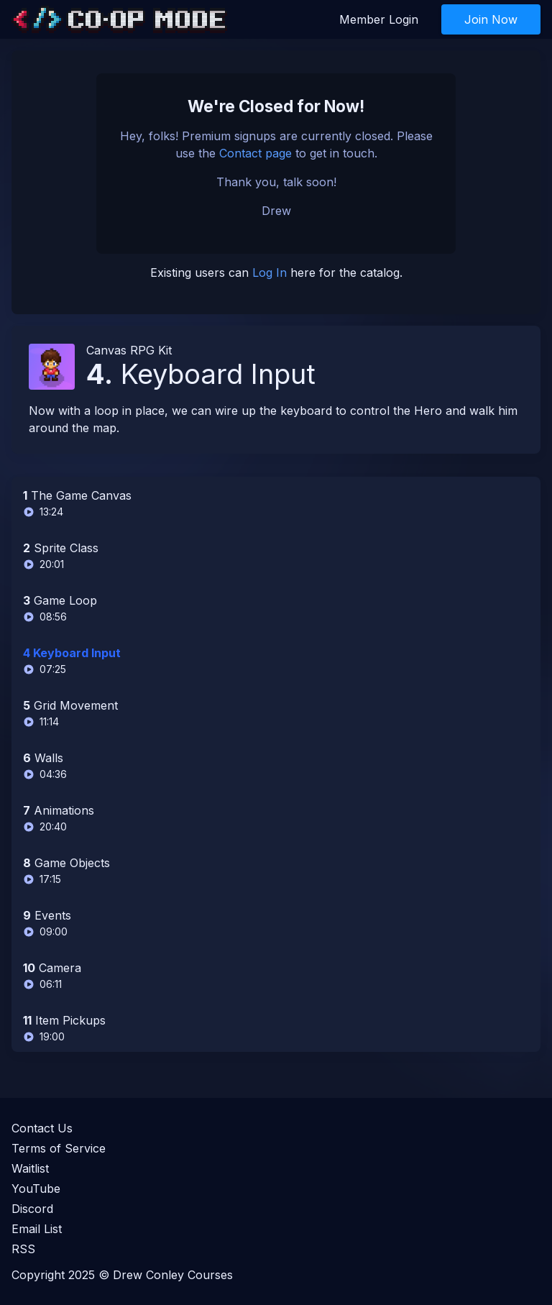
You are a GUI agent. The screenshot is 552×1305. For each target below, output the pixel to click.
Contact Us (42, 1128)
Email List (37, 1229)
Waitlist (30, 1168)
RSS (23, 1249)
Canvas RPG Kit (129, 350)
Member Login (378, 19)
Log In (269, 272)
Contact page (255, 153)
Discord (32, 1208)
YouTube (36, 1188)
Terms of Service (59, 1148)
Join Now (491, 19)
